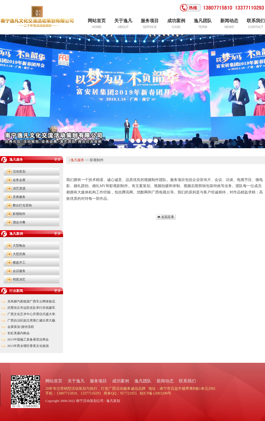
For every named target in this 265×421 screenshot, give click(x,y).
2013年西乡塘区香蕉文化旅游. (28, 346)
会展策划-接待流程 (20, 327)
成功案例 (120, 381)
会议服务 (19, 271)
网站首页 (53, 381)
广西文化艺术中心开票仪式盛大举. (31, 314)
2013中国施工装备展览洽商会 (28, 339)
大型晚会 (19, 245)
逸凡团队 (142, 381)
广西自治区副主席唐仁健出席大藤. (31, 320)
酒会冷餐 (19, 222)
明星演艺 (19, 279)
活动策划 (19, 171)
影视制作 (19, 214)
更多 (57, 159)
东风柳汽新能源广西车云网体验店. (31, 301)
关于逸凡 (76, 381)
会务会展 (19, 180)
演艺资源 (19, 188)
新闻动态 (165, 381)
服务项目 (98, 381)
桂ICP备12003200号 (155, 393)
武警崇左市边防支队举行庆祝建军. (31, 308)
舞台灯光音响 (22, 205)
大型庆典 (19, 254)
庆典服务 (19, 197)
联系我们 (187, 381)
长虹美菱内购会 (18, 333)
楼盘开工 (19, 262)
